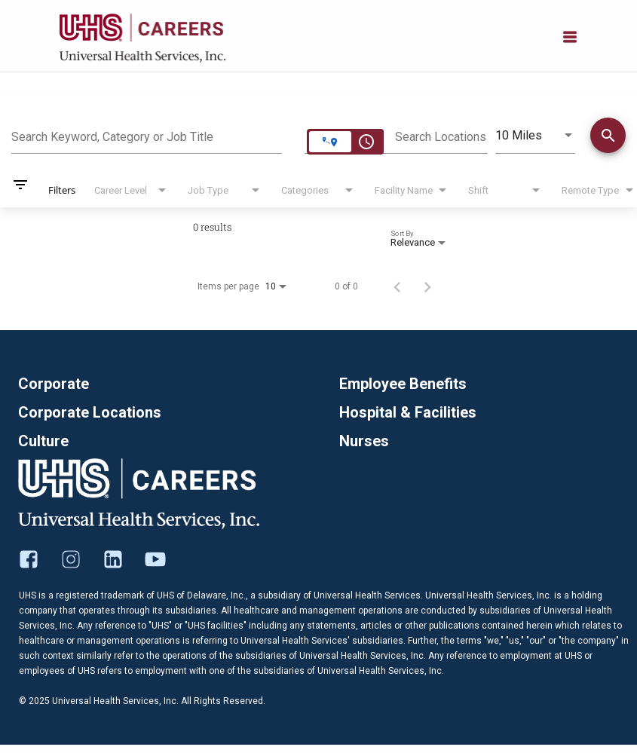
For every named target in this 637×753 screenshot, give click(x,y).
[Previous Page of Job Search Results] (397, 286)
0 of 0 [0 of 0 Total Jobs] (346, 286)
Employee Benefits (403, 384)
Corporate (53, 384)
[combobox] (146, 135)
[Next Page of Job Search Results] (427, 286)
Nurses (364, 441)
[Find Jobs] (608, 138)
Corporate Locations (89, 412)
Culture (43, 441)
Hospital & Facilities (407, 412)
